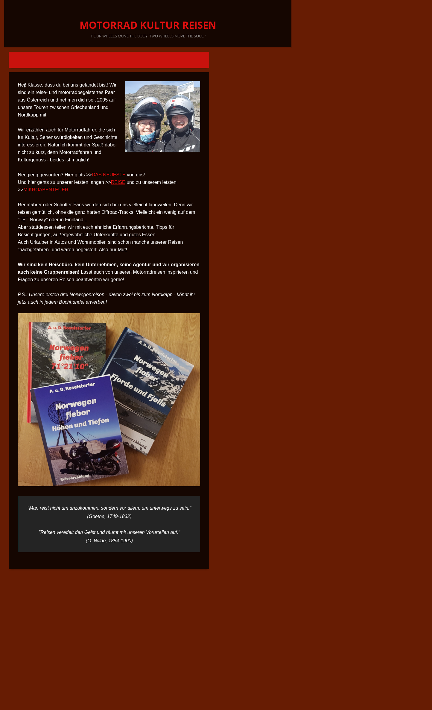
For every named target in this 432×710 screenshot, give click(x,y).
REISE (118, 182)
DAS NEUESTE (109, 174)
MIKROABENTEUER (45, 189)
